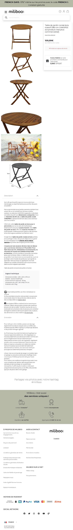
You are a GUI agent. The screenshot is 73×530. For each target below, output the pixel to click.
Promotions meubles (32, 452)
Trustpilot (56, 438)
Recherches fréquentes (33, 457)
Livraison (6, 447)
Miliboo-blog (30, 470)
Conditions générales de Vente (12, 452)
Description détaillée (50, 35)
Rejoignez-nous (8, 477)
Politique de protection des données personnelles (11, 458)
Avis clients (29, 443)
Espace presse (30, 439)
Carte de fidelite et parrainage (12, 472)
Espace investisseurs (9, 487)
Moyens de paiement (10, 443)
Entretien (8, 317)
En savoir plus (29, 312)
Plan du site (29, 447)
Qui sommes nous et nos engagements (10, 433)
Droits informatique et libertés (12, 467)
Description (8, 196)
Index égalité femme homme (12, 482)
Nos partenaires (31, 475)
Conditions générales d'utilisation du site (13, 463)
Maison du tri (22, 300)
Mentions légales (8, 438)
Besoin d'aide (30, 433)
